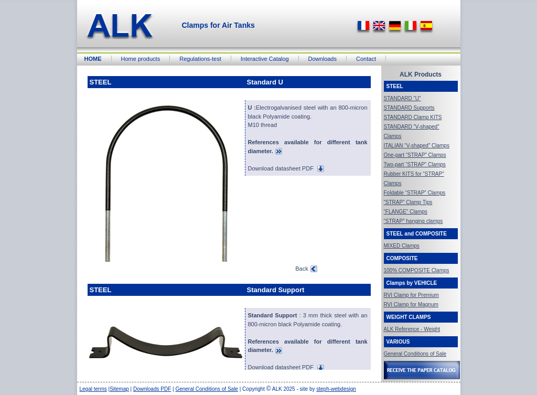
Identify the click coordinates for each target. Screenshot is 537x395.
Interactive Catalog (265, 59)
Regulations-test (200, 59)
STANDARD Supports (409, 108)
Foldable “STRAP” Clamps (415, 193)
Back (306, 268)
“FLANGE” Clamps (405, 212)
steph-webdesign (336, 389)
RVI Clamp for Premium (411, 295)
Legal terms (93, 389)
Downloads (322, 59)
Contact (366, 59)
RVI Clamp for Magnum (411, 304)
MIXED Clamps (402, 246)
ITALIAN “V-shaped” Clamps (416, 145)
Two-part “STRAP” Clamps (415, 164)
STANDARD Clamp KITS (413, 117)
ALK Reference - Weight (412, 329)
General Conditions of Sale (415, 354)
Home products (140, 59)
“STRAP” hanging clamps (413, 221)
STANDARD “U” (402, 98)
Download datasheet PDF (286, 168)
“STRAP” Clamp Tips (408, 202)
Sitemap (119, 389)
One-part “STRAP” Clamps (415, 155)
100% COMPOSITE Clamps (416, 270)
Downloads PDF (152, 389)
